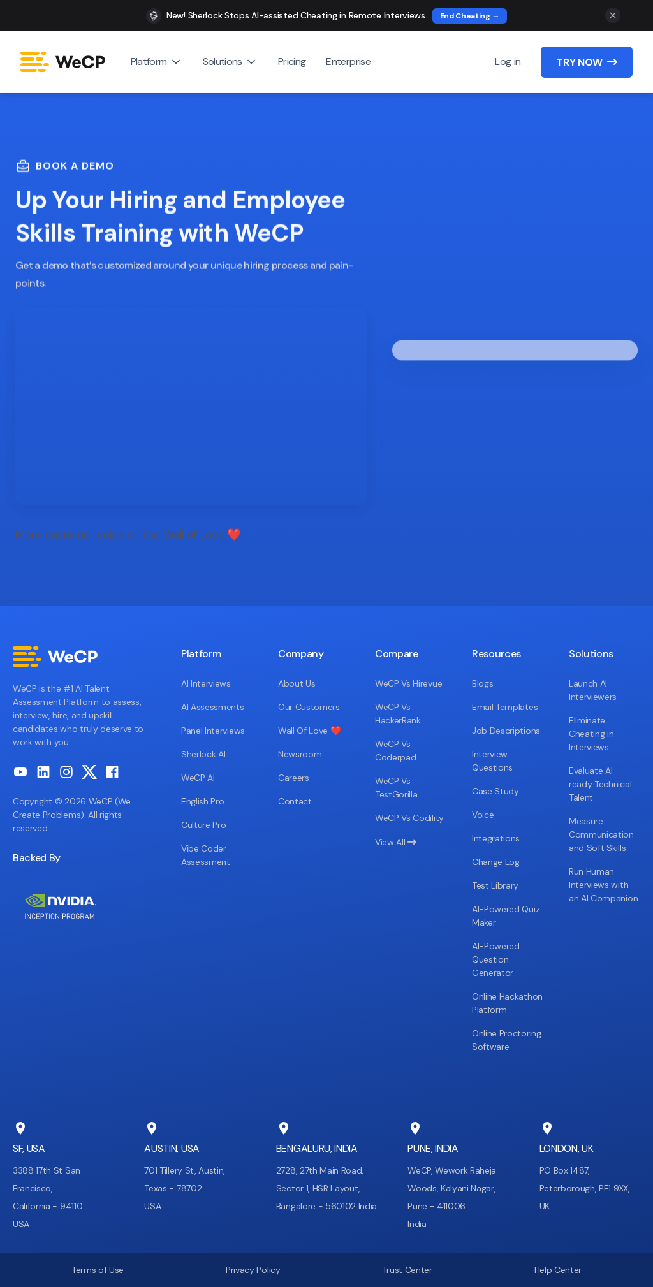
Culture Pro (203, 825)
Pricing (292, 61)
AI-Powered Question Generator (496, 959)
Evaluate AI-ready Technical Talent (600, 784)
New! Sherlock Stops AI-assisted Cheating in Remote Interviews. (296, 15)
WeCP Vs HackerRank (398, 713)
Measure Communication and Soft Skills (601, 834)
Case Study (495, 791)
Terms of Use (97, 1270)
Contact (295, 801)
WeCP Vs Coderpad (395, 750)
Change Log (496, 862)
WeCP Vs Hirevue (408, 683)
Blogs (482, 683)
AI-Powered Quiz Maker (505, 915)
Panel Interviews (213, 730)
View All (395, 842)
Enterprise (348, 61)
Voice (483, 814)
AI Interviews (206, 683)
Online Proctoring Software (506, 1040)
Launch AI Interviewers (593, 690)
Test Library (495, 885)
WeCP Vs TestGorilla (396, 787)
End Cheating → (470, 16)
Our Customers (309, 707)
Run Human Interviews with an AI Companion (603, 885)
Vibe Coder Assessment (205, 855)
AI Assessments (212, 707)
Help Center (558, 1270)
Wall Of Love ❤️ (309, 730)
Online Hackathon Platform (507, 1003)
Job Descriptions (506, 730)
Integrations (496, 838)
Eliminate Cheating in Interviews (591, 734)
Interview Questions (492, 760)
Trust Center (407, 1270)
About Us (296, 683)
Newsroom (299, 754)
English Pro (202, 801)
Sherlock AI (203, 754)
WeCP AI (198, 777)
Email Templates (505, 707)
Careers (293, 777)
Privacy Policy (253, 1270)
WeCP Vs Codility (409, 818)
